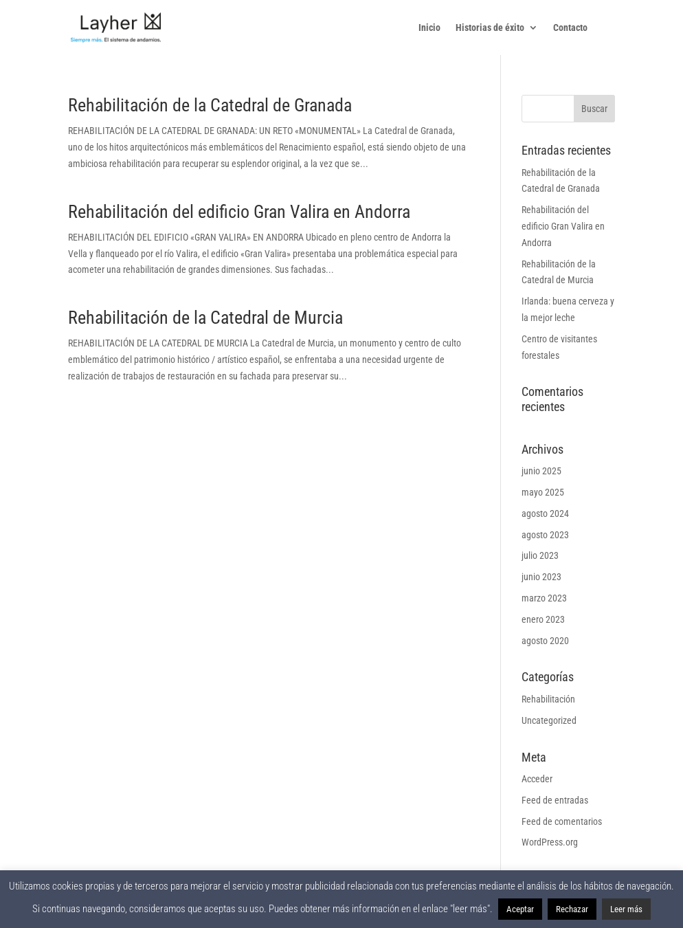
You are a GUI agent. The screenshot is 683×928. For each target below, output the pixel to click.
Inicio (429, 28)
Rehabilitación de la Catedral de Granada (210, 105)
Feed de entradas (555, 800)
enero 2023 (543, 619)
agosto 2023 (545, 534)
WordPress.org (550, 842)
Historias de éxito (490, 28)
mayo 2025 (543, 492)
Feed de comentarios (562, 821)
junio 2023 (541, 576)
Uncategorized (549, 720)
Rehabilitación (548, 699)
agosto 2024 (545, 513)
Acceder (537, 778)
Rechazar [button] (572, 909)
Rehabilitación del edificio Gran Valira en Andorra (239, 211)
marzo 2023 (544, 598)
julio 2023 (540, 555)
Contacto (570, 28)
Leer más (626, 909)
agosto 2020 (545, 640)
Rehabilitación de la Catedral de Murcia (205, 317)
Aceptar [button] (520, 909)
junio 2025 (541, 470)
